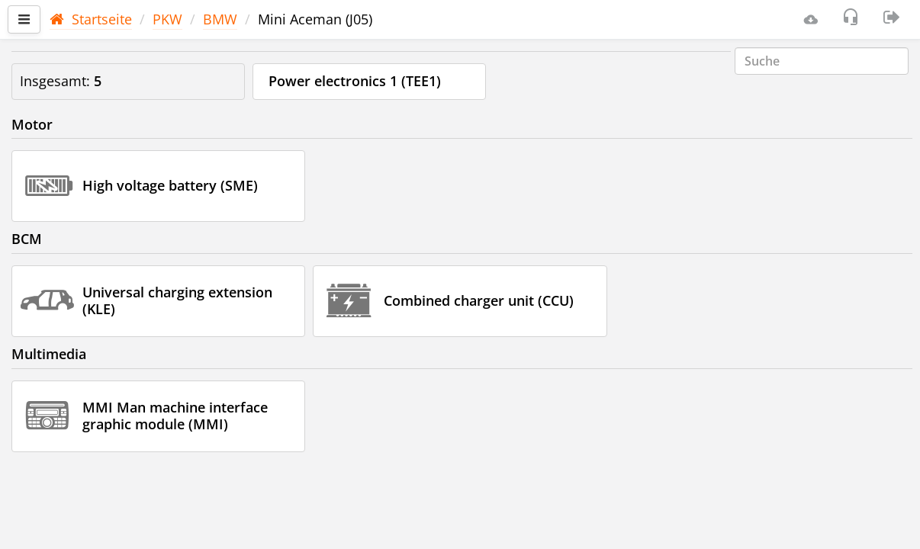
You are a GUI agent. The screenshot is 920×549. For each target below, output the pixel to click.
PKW (167, 19)
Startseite (91, 19)
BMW (220, 19)
